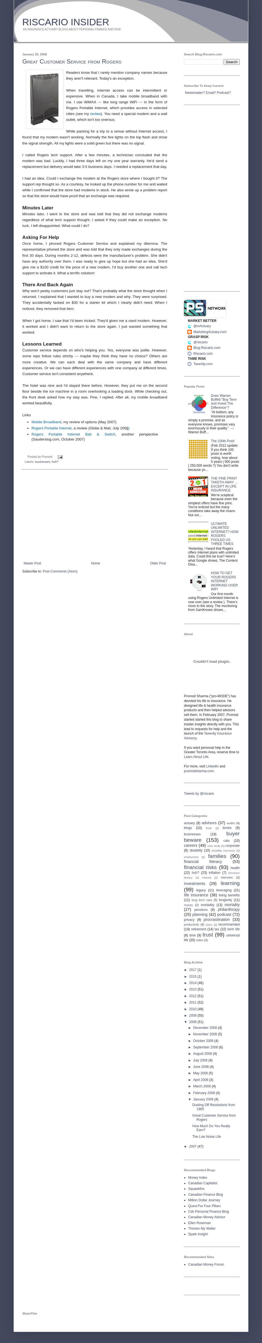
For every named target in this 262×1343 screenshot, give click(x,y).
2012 (193, 996)
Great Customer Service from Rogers (72, 61)
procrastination (216, 919)
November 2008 (205, 1034)
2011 (193, 1002)
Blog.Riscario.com (206, 348)
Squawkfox (196, 1189)
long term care (201, 900)
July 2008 (200, 1060)
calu (227, 841)
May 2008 (201, 1073)
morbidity (207, 905)
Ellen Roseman (199, 1223)
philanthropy (229, 909)
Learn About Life (196, 757)
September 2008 (206, 1047)
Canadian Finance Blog (205, 1195)
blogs (188, 828)
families (217, 856)
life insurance (196, 895)
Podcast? (224, 93)
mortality (232, 904)
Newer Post (32, 563)
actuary (189, 823)
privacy (189, 920)
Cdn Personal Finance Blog (208, 1212)
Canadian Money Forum (206, 1264)
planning (199, 914)
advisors (209, 823)
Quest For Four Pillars (204, 1206)
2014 (193, 983)
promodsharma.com (199, 771)
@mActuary (202, 326)
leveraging (224, 890)
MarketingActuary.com (209, 332)
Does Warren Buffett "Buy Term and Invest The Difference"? (224, 402)
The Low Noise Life (206, 1137)
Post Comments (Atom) (60, 571)
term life (233, 929)
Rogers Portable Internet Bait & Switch (73, 434)
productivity (191, 924)
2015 (193, 976)
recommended (229, 924)
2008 (193, 1022)
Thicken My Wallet (201, 1229)
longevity (225, 900)
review (95, 114)
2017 (193, 970)
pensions (201, 910)
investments (194, 883)
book (209, 828)
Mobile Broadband (46, 422)
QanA (209, 924)
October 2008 (203, 1041)
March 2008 (202, 1086)
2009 (193, 1015)
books (227, 828)
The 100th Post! (223, 441)
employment (191, 856)
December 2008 (205, 1028)
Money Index (197, 1178)
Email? (211, 93)
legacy (201, 890)
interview (227, 877)
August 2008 (203, 1054)
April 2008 (201, 1080)
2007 (193, 1146)
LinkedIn (212, 766)
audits (231, 823)
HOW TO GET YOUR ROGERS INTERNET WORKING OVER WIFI (224, 581)
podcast (224, 914)
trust (208, 935)
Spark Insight (198, 1234)
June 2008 (201, 1067)
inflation (214, 873)
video (199, 940)
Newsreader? (195, 93)
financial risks (200, 867)
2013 (193, 989)
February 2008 (204, 1093)
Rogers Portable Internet (51, 428)
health (235, 868)
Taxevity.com (202, 364)
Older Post (158, 563)
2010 (193, 1009)
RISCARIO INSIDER (65, 22)
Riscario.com (203, 354)
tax (217, 929)
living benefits (229, 895)
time (193, 935)
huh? (55, 461)
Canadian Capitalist (202, 1183)
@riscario (200, 342)
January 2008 (203, 1099)
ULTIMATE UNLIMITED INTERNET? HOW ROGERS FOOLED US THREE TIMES (225, 534)
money (188, 905)
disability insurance (223, 850)
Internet (206, 877)
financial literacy (203, 861)
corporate (232, 846)
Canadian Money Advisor (206, 1217)
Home (95, 563)
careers (190, 845)
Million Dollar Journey (204, 1200)
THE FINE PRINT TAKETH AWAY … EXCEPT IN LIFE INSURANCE (224, 484)
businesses (42, 461)
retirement (198, 929)
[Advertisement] (95, 515)
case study (213, 845)
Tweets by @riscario (199, 794)
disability (196, 850)
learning (230, 883)
